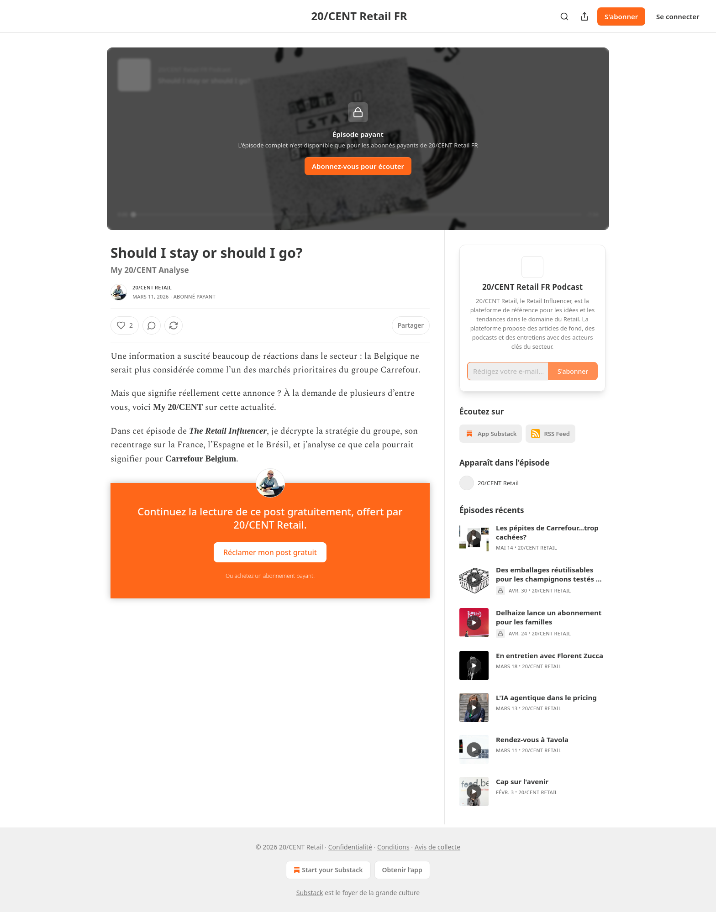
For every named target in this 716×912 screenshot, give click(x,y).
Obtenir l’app (402, 869)
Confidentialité (350, 847)
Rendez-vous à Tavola (532, 739)
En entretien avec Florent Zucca (549, 655)
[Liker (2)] (125, 325)
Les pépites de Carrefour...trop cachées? (547, 532)
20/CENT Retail (152, 287)
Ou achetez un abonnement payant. (270, 576)
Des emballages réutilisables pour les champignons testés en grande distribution (550, 574)
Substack (309, 892)
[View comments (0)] (151, 325)
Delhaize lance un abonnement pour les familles (548, 617)
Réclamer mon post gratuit (270, 552)
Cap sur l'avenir (522, 781)
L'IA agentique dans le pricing (546, 697)
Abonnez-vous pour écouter (358, 166)
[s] (474, 537)
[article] (532, 537)
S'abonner (621, 16)
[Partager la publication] (584, 16)
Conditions (393, 847)
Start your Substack (327, 870)
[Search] (564, 16)
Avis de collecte (437, 847)
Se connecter (678, 16)
